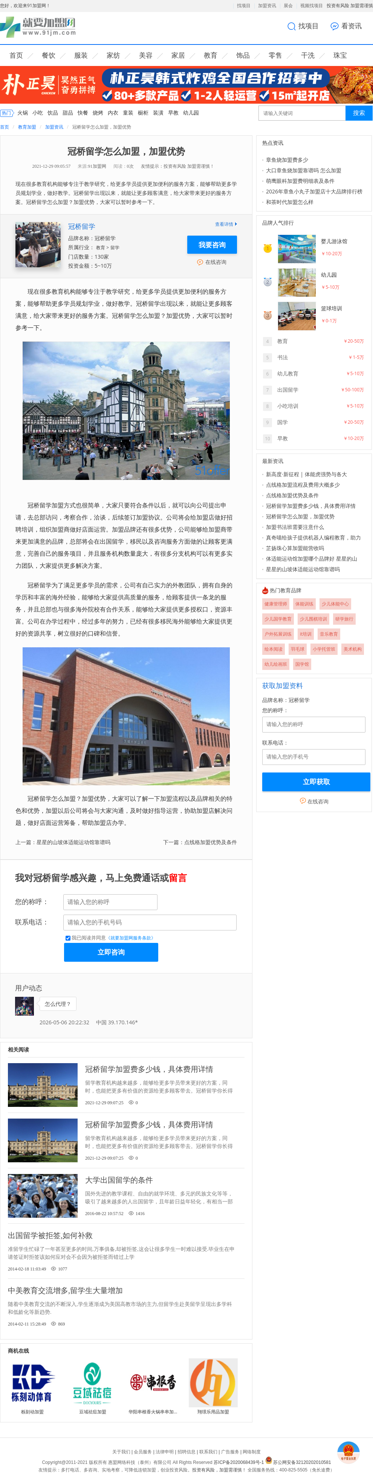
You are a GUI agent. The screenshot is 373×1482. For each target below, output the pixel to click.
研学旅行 (344, 619)
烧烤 (98, 113)
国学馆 (302, 664)
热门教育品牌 (285, 590)
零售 (275, 55)
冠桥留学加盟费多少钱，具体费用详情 (311, 505)
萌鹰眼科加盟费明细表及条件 (300, 180)
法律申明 (165, 1451)
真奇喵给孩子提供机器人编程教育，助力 (313, 537)
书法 (282, 357)
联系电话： (32, 922)
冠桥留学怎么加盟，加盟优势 (300, 516)
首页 (16, 55)
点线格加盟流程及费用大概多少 (303, 484)
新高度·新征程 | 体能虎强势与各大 (306, 474)
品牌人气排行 (278, 223)
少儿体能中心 (335, 604)
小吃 (37, 113)
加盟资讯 (267, 5)
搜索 (359, 113)
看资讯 (349, 26)
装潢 (158, 113)
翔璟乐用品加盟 (213, 1411)
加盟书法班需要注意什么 (295, 526)
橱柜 (143, 113)
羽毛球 (297, 649)
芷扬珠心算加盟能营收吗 (295, 548)
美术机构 (353, 649)
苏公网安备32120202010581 (302, 1462)
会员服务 (143, 1451)
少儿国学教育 (278, 619)
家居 (178, 55)
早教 (173, 113)
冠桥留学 (81, 226)
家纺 (113, 55)
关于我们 (121, 1451)
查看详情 (226, 224)
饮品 (52, 113)
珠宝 (340, 55)
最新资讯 (272, 461)
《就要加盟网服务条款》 (131, 938)
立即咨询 (111, 952)
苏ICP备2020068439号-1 (239, 1462)
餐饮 (48, 55)
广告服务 (230, 1451)
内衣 (113, 113)
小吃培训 (287, 405)
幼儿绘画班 (275, 664)
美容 (146, 55)
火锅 (22, 113)
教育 (210, 55)
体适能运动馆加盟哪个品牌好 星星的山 (311, 558)
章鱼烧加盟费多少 (287, 159)
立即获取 (316, 782)
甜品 (68, 113)
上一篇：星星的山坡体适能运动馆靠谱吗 (62, 842)
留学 (114, 247)
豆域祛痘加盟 (92, 1411)
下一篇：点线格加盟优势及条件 (200, 842)
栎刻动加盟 (32, 1411)
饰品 (243, 55)
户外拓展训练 (278, 634)
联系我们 (208, 1451)
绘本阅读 (273, 649)
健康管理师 (275, 604)
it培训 (306, 634)
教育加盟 (27, 127)
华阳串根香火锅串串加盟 (152, 1411)
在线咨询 (212, 261)
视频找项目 (311, 5)
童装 (128, 113)
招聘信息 (186, 1451)
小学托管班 (324, 649)
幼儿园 (191, 113)
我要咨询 (212, 244)
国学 (282, 422)
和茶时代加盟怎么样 (289, 201)
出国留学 (287, 389)
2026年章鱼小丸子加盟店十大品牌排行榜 (314, 191)
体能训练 (304, 604)
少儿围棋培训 (313, 619)
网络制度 (252, 1451)
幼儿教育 (287, 373)
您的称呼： (32, 902)
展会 (288, 5)
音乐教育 (329, 634)
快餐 (83, 113)
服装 (81, 55)
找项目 (244, 5)
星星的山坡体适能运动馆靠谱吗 (303, 569)
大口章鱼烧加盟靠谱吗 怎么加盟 (303, 170)
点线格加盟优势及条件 (292, 495)
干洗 (308, 55)
